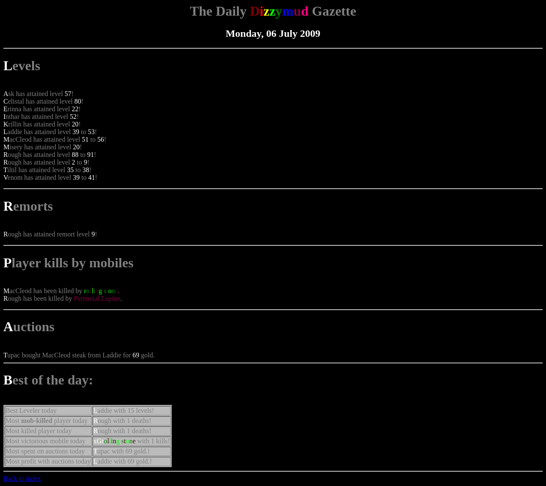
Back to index (22, 478)
